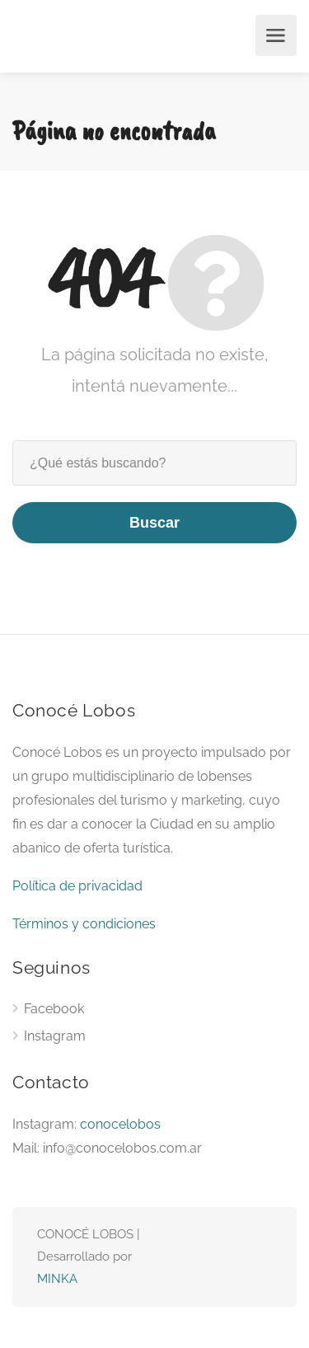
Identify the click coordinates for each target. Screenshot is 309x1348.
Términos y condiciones (84, 924)
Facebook (54, 1009)
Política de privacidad (77, 886)
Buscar (154, 522)
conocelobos (120, 1124)
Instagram (55, 1036)
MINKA (57, 1278)
